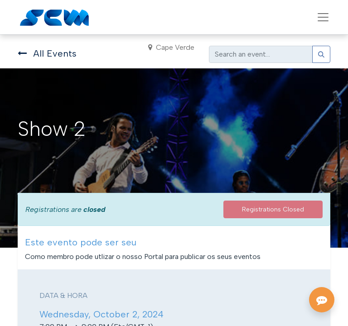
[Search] (321, 54)
